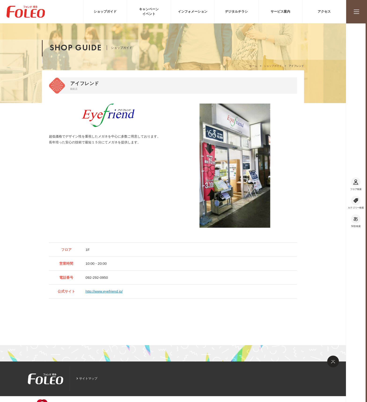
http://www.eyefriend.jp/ (104, 291)
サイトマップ (88, 378)
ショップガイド (273, 65)
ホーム (253, 65)
